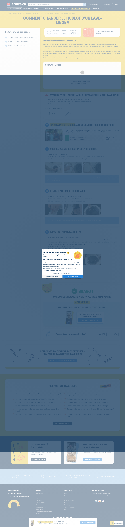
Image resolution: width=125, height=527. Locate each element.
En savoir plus (59, 270)
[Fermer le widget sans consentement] (50, 250)
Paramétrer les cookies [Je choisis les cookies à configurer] (52, 276)
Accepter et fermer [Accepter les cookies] (73, 276)
